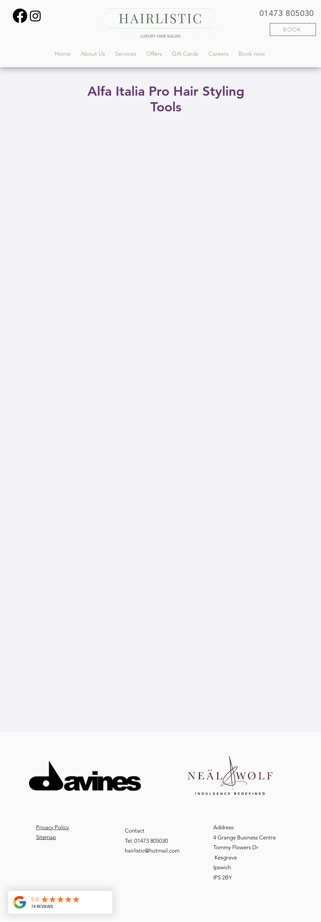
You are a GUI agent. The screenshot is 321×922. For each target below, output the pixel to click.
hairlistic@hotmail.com (152, 850)
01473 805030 (151, 840)
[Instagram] (35, 16)
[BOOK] (293, 29)
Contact (134, 830)
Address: (224, 827)
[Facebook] (20, 16)
